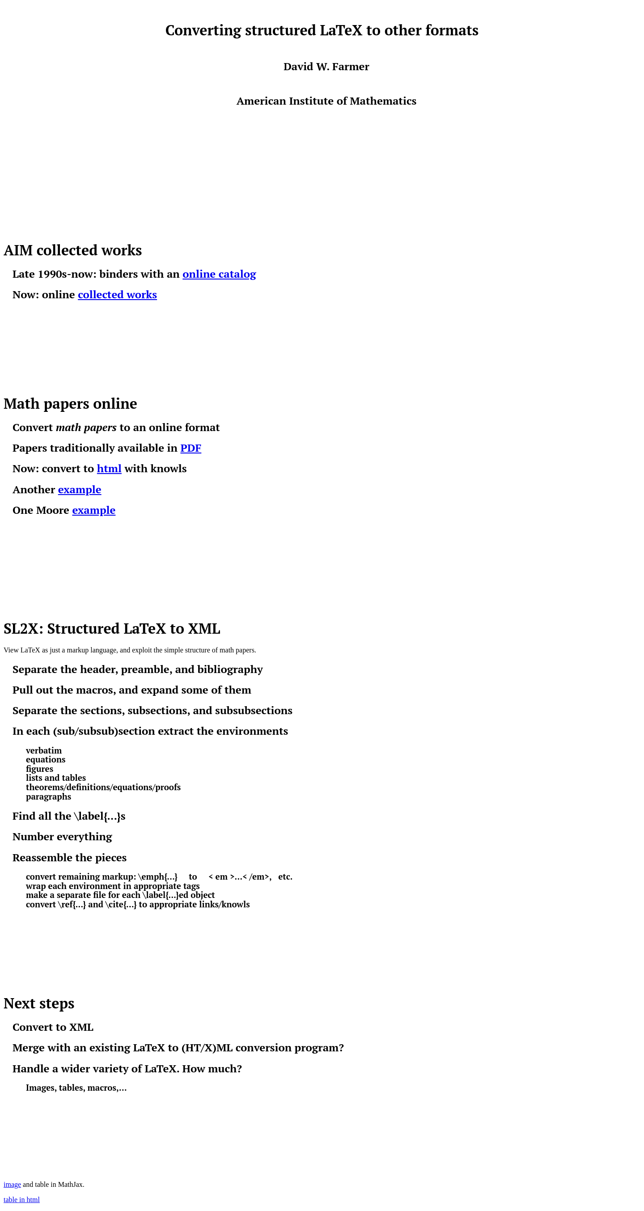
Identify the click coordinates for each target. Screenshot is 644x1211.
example (80, 489)
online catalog (219, 274)
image (12, 1184)
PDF (190, 447)
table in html (22, 1199)
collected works (117, 294)
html (109, 468)
